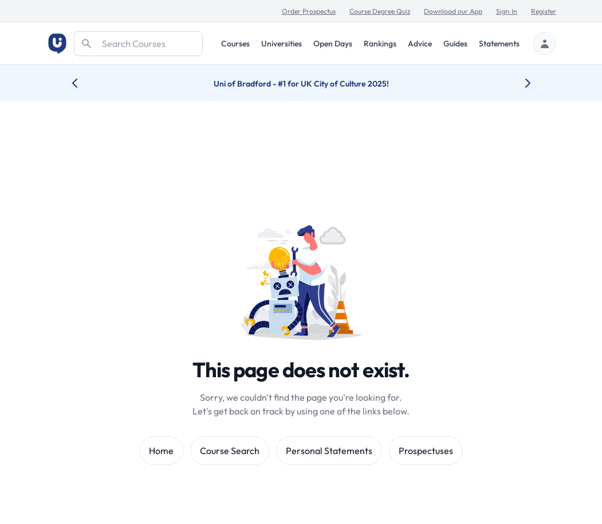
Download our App (453, 11)
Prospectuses (426, 450)
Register (543, 11)
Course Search (229, 450)
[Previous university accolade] (84, 83)
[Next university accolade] (518, 83)
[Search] (138, 43)
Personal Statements (329, 450)
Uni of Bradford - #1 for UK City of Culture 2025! (301, 84)
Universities (281, 43)
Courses (235, 43)
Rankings (380, 43)
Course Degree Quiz (379, 11)
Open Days (332, 43)
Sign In (506, 11)
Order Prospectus (309, 11)
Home (161, 450)
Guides (455, 43)
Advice (420, 43)
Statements (499, 43)
